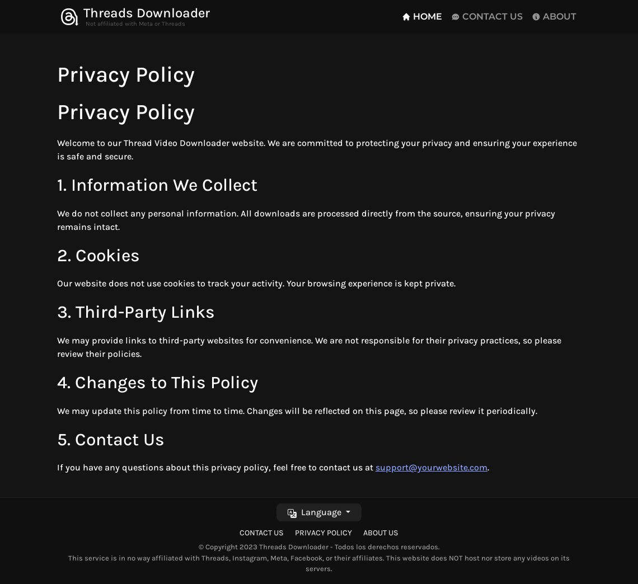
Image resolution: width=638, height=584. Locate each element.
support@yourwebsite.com (431, 467)
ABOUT (554, 16)
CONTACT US (487, 16)
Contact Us (262, 533)
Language (316, 512)
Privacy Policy (323, 533)
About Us (380, 533)
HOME (422, 16)
